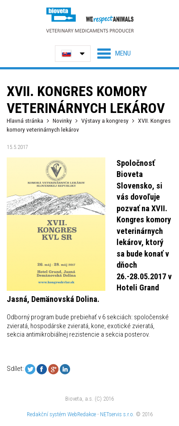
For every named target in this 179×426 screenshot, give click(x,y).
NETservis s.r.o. (117, 414)
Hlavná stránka (25, 120)
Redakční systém (46, 414)
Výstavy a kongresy (105, 120)
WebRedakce (81, 414)
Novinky (62, 120)
